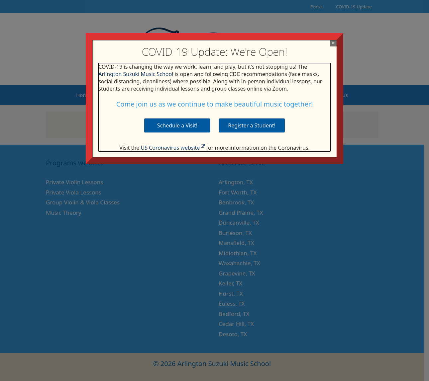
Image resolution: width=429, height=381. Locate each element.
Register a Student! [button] (251, 125)
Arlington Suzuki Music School (135, 74)
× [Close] (333, 43)
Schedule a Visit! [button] (177, 125)
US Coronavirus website (170, 147)
